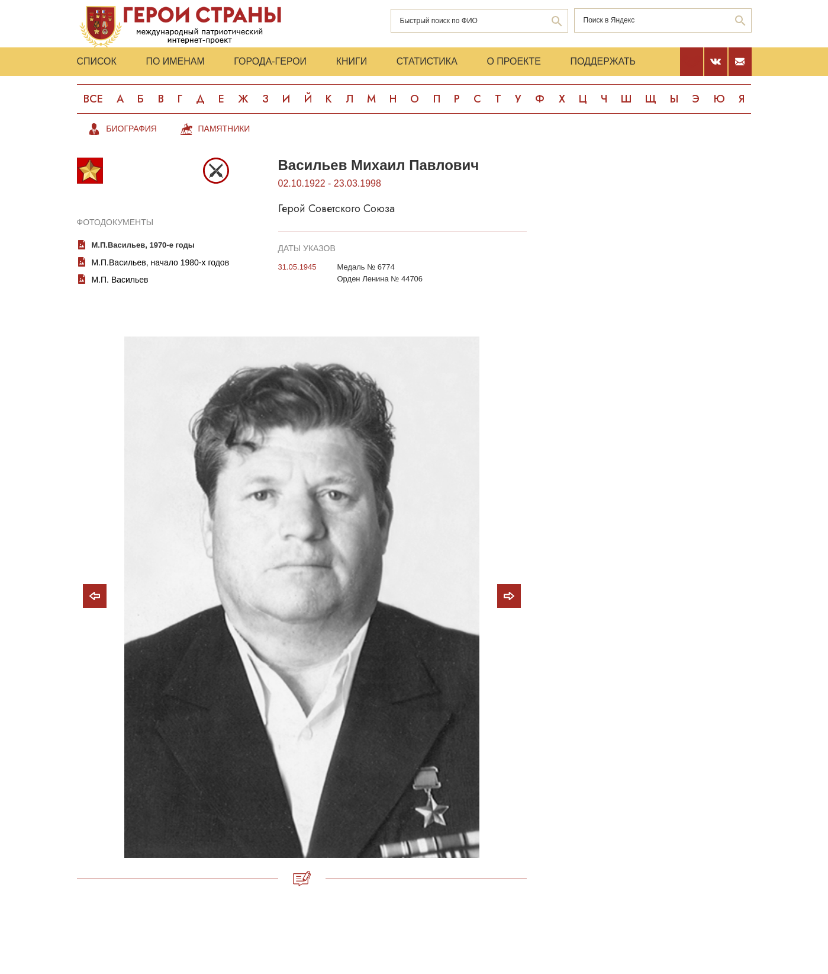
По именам (175, 61)
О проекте (515, 61)
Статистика (428, 61)
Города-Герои (270, 61)
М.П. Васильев (120, 279)
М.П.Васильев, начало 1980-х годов (161, 262)
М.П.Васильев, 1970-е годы (143, 245)
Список (97, 61)
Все (92, 99)
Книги (353, 61)
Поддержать (605, 61)
